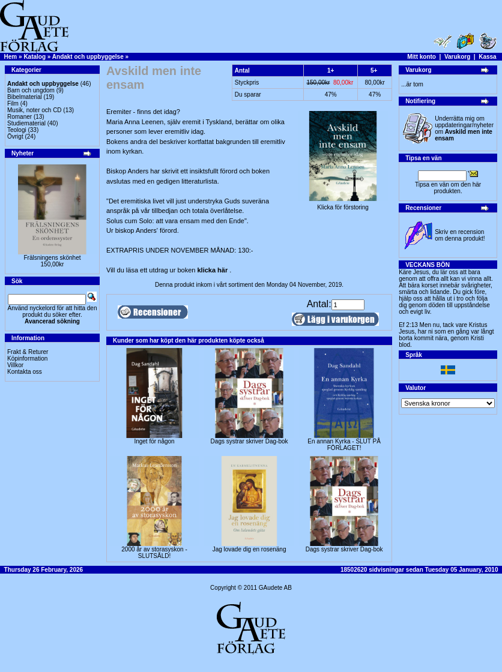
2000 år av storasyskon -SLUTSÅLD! (154, 552)
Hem (10, 56)
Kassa (487, 56)
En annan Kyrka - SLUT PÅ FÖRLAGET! (344, 444)
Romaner (19, 116)
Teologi (16, 130)
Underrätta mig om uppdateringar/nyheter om (464, 128)
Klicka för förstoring (343, 205)
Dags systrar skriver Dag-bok (249, 441)
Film (13, 103)
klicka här (212, 270)
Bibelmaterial (24, 97)
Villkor (15, 365)
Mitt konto (421, 56)
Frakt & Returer (27, 352)
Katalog (34, 56)
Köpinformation (27, 358)
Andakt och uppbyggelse (88, 56)
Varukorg (457, 56)
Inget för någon (154, 441)
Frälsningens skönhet (51, 257)
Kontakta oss (24, 371)
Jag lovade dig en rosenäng (249, 549)
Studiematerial (26, 123)
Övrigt (15, 136)
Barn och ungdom (31, 90)
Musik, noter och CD (34, 110)
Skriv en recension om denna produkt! (460, 235)
